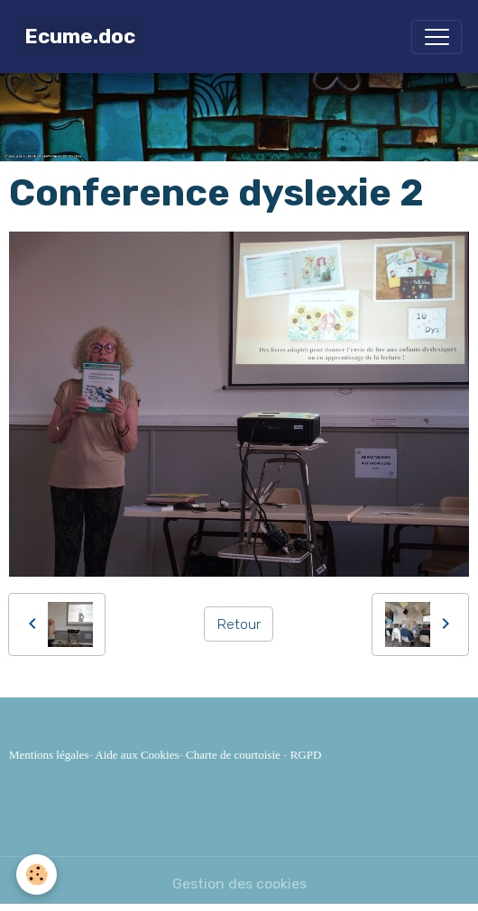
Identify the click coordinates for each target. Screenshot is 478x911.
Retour (239, 624)
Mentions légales (48, 754)
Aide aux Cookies (137, 754)
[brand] (79, 36)
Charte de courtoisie (233, 754)
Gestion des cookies (239, 883)
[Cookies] (36, 874)
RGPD (306, 754)
